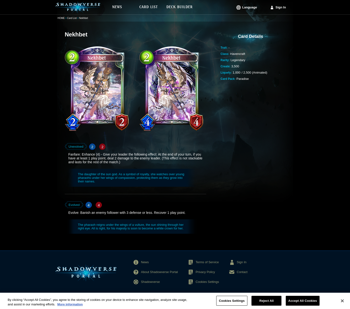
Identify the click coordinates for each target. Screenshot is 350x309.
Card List (72, 18)
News (145, 262)
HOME (61, 18)
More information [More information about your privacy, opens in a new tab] (70, 306)
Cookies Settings (207, 282)
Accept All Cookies (302, 302)
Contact (242, 272)
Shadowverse (150, 282)
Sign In (280, 7)
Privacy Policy (205, 272)
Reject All (266, 302)
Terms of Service (207, 262)
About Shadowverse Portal (159, 272)
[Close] (342, 302)
